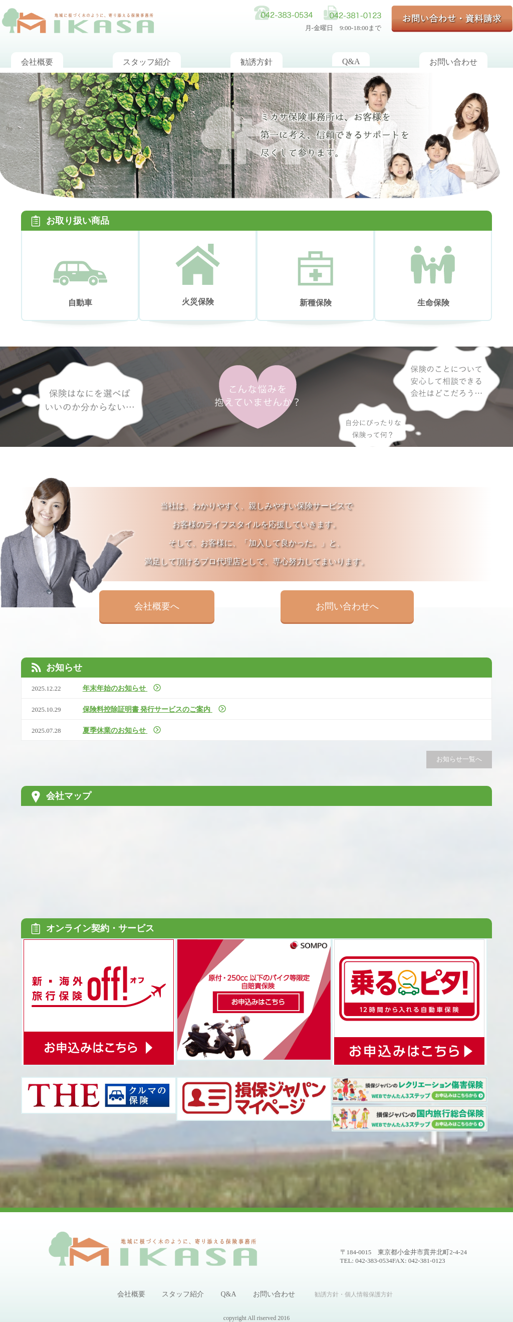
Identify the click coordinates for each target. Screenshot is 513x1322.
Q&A (228, 1294)
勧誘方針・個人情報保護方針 (354, 1294)
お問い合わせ (274, 1294)
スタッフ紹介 (183, 1294)
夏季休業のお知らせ (115, 730)
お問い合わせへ (347, 606)
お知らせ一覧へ (459, 759)
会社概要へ (156, 606)
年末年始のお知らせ (115, 688)
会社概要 (131, 1294)
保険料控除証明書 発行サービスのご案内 (147, 709)
